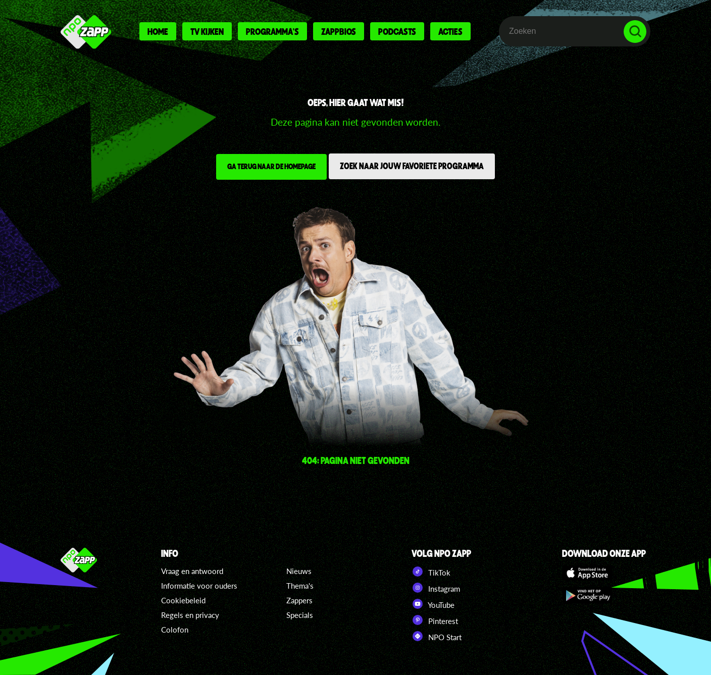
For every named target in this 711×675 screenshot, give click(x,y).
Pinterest (435, 620)
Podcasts (397, 31)
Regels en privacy (190, 614)
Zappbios (338, 31)
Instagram (436, 588)
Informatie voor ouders (199, 585)
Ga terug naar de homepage (271, 166)
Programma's (272, 31)
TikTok (431, 571)
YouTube (433, 604)
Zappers (299, 600)
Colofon (174, 629)
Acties (450, 31)
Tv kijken (207, 31)
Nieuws (299, 571)
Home (157, 31)
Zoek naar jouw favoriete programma (412, 165)
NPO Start (437, 636)
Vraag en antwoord (192, 571)
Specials (299, 614)
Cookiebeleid (183, 600)
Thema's (300, 585)
